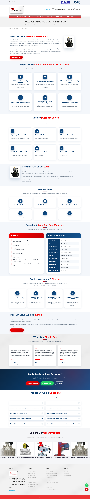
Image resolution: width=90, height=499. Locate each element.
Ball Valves (66, 473)
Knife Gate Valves (30, 480)
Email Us (59, 383)
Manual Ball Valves (31, 473)
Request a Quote (16, 57)
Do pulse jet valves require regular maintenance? (26, 424)
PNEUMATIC (40, 16)
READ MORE (12, 490)
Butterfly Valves (67, 471)
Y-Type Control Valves (50, 477)
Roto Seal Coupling (31, 475)
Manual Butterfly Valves (32, 471)
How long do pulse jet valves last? (63, 408)
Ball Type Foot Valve (31, 486)
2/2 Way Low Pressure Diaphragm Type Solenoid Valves (53, 486)
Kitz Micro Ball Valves (31, 477)
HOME (19, 16)
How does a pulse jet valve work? (63, 403)
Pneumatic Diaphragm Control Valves (53, 489)
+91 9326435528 (47, 9)
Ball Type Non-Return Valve (32, 484)
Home (10, 28)
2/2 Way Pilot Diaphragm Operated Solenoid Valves (52, 483)
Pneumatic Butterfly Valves (51, 473)
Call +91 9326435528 (17, 330)
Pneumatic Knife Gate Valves (51, 475)
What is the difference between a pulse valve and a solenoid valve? (26, 408)
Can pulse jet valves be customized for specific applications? (63, 424)
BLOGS (10, 497)
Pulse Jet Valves (24, 28)
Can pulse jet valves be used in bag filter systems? (26, 418)
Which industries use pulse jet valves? (26, 413)
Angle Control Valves (50, 479)
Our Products (16, 28)
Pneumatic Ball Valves (50, 471)
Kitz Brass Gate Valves (31, 479)
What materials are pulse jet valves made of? (63, 418)
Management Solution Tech (56, 497)
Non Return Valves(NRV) (32, 482)
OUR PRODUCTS (28, 16)
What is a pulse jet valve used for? (26, 403)
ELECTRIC (49, 16)
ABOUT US (59, 16)
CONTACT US (69, 16)
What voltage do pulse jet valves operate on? (63, 413)
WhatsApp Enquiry (47, 383)
